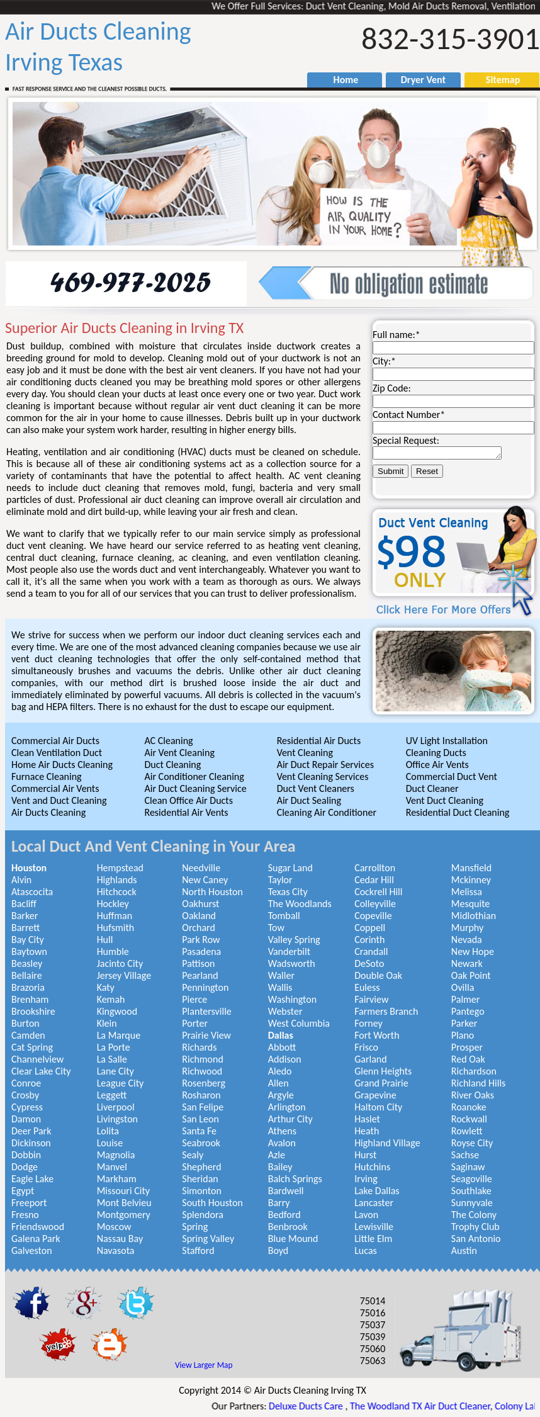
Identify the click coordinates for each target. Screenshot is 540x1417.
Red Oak (468, 1059)
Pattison (198, 963)
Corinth (369, 940)
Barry (279, 1203)
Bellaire (26, 975)
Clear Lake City (41, 1071)
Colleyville (375, 904)
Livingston (117, 1119)
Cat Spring (32, 1047)
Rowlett (467, 1131)
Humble (113, 951)
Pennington (205, 987)
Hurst (365, 1155)
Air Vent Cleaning (179, 753)
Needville (201, 868)
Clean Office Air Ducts (188, 800)
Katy (106, 987)
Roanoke (469, 1107)
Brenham (29, 999)
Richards (199, 1047)
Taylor (280, 880)
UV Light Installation (447, 741)
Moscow (114, 1227)
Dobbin (26, 1155)
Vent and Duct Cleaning (58, 800)
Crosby (25, 1095)
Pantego (468, 1011)
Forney (368, 1023)
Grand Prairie (381, 1083)
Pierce (194, 999)
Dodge (24, 1167)
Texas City (288, 892)
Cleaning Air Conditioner (326, 812)
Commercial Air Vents (55, 788)
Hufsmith (116, 928)
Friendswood (37, 1227)
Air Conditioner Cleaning (194, 776)
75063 (373, 1361)
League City (120, 1083)
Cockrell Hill (378, 892)
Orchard (198, 928)
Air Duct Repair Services (325, 765)
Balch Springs (295, 1179)
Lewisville (373, 1227)
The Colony (474, 1215)
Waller (281, 975)
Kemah (111, 999)
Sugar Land (290, 868)
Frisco (366, 1047)
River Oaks (472, 1095)
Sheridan (200, 1179)
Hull (105, 940)
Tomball (284, 916)
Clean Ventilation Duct (56, 753)
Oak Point (471, 975)
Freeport (29, 1203)
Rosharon (201, 1095)
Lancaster (373, 1203)
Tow (276, 928)
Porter (195, 1023)
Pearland (200, 975)
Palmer (465, 999)
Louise (110, 1143)
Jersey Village (124, 975)
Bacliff (24, 904)
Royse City (472, 1143)
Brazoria (28, 987)
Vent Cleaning (305, 753)
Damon (26, 1119)
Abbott (282, 1047)
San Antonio (476, 1239)
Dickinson (31, 1143)
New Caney (205, 880)
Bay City (27, 940)
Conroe (26, 1083)
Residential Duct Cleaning (458, 812)
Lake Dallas (377, 1191)
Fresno (25, 1215)
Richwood (202, 1071)
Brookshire (33, 1011)
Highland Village (387, 1143)
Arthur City (290, 1119)
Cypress (27, 1107)
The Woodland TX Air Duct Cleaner (429, 1406)
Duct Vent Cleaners (315, 788)
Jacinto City (120, 963)
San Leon (200, 1119)
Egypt (22, 1191)
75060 (373, 1349)
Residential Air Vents (186, 812)
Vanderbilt (289, 951)
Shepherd (201, 1167)
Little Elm (373, 1239)
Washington (292, 999)
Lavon (366, 1215)
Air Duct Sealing (309, 800)
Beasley (26, 963)
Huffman (115, 916)
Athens (282, 1131)
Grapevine (375, 1095)
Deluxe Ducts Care (316, 1406)
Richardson (474, 1071)
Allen (278, 1083)
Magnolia (116, 1155)
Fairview (371, 999)
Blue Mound (293, 1239)
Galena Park (35, 1239)
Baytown (29, 951)
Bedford (284, 1215)
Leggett (112, 1095)
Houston (29, 868)
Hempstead (120, 868)
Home (340, 80)
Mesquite (470, 904)
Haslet (367, 1119)
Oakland (199, 916)
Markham (117, 1179)
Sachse (465, 1155)
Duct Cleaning (172, 765)
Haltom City (378, 1107)
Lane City (115, 1071)
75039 (373, 1337)
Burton (25, 1023)
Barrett (25, 928)
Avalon (282, 1143)
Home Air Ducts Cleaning (62, 765)
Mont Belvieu (124, 1203)
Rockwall (469, 1119)
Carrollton (374, 868)
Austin (464, 1250)
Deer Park (31, 1131)
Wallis (280, 987)
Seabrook (201, 1143)
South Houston (212, 1203)
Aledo (280, 1071)
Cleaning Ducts (436, 753)
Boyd (278, 1250)
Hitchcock (117, 892)
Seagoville (471, 1179)
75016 (373, 1313)
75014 (373, 1301)
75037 (373, 1325)
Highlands (117, 880)
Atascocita (32, 892)
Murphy (467, 928)
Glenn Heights (383, 1071)
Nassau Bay (120, 1239)
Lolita (108, 1131)
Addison (284, 1059)
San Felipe (202, 1107)
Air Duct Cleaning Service (195, 788)
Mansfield (471, 868)
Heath (366, 1131)
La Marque (118, 1035)
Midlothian (473, 916)
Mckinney (471, 880)
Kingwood (117, 1011)
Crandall (371, 951)
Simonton (202, 1191)
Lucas (365, 1250)
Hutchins (372, 1167)
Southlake (471, 1191)
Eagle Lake (32, 1179)
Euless (367, 987)
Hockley (113, 904)
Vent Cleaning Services (323, 776)
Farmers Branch (386, 1011)
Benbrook (288, 1227)
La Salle (112, 1059)
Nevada (466, 940)
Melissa (466, 892)
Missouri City (123, 1191)
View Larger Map (203, 1365)
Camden (28, 1035)
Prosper (467, 1047)
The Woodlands (300, 904)
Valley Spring (294, 940)
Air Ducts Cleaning (48, 812)
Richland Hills (478, 1083)
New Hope (472, 951)
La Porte (113, 1047)
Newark (467, 963)
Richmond (202, 1059)
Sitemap (497, 80)
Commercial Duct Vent (451, 776)
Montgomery (123, 1215)
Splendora (202, 1215)
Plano (462, 1035)
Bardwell (286, 1191)
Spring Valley (208, 1239)
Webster (285, 1011)
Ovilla (463, 987)
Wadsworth (291, 963)
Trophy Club (475, 1227)
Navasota (116, 1250)
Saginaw (468, 1167)
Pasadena (201, 951)
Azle (276, 1155)
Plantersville (207, 1011)
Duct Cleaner (432, 788)
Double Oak (378, 975)
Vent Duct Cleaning (444, 800)
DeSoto (369, 963)
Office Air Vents (437, 765)
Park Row (201, 940)
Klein (107, 1023)
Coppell (369, 928)
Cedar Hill (374, 880)
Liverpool (116, 1107)
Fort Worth (376, 1035)
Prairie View (206, 1035)
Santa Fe (199, 1131)
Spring (195, 1227)
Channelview (37, 1059)
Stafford (198, 1250)
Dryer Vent (418, 80)
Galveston (31, 1250)
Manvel (112, 1167)
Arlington (287, 1107)
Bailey (280, 1167)
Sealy (192, 1155)
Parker (464, 1023)
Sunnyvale (472, 1203)
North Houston (212, 892)
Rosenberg (203, 1083)
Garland (370, 1059)
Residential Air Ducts (319, 741)
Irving (366, 1179)
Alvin (21, 880)
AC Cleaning (168, 741)
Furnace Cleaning (46, 776)
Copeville (372, 916)
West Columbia (299, 1023)
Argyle (281, 1095)
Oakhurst (200, 904)
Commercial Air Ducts (55, 741)
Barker (24, 916)
